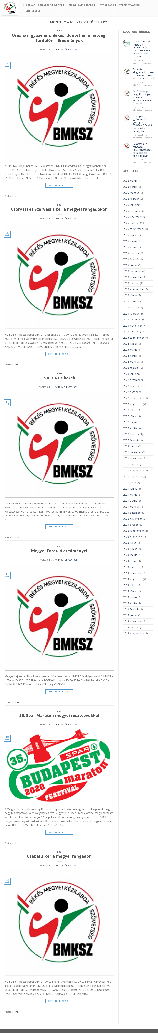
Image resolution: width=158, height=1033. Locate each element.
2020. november (132, 518)
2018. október (131, 627)
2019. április (130, 603)
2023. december (132, 319)
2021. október (131, 464)
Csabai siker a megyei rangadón (59, 856)
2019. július (129, 585)
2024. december (132, 271)
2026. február (131, 199)
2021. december (132, 452)
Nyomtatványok (129, 4)
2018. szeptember (133, 633)
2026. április (130, 186)
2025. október (131, 223)
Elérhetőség (32, 10)
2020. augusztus (132, 537)
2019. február (131, 609)
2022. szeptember (133, 398)
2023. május (130, 349)
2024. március (131, 307)
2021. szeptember (133, 470)
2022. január (130, 446)
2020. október (131, 524)
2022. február (131, 440)
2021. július (129, 482)
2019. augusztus (132, 579)
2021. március (131, 506)
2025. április (130, 247)
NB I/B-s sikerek (59, 378)
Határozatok (107, 4)
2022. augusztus (132, 404)
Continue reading (59, 185)
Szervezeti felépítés (52, 5)
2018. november (132, 621)
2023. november (132, 325)
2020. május (130, 555)
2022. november (132, 386)
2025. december (132, 211)
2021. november (132, 458)
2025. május (130, 241)
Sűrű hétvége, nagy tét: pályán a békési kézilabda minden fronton (143, 97)
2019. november (132, 573)
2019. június (130, 591)
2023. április (130, 356)
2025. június (130, 235)
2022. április (130, 428)
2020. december (132, 512)
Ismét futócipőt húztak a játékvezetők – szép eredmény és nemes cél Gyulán (142, 49)
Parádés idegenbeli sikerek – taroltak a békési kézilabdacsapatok (143, 74)
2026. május (130, 181)
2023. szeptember (133, 337)
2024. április (130, 301)
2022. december (132, 380)
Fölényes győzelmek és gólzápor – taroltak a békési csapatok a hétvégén (142, 124)
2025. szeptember (133, 229)
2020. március (131, 567)
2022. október (131, 392)
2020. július (129, 543)
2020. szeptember (133, 531)
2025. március (131, 253)
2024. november (132, 277)
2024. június (130, 295)
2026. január (130, 205)
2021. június (130, 488)
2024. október (131, 283)
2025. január (130, 265)
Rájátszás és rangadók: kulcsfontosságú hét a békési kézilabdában (142, 149)
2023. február (131, 368)
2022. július (129, 410)
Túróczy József (71, 49)
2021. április (130, 500)
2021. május (130, 494)
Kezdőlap (29, 4)
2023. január (130, 374)
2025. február (131, 259)
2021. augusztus (132, 476)
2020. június (130, 549)
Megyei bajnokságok (82, 4)
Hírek (59, 31)
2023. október (131, 331)
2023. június (130, 343)
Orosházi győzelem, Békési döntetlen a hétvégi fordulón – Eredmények (59, 38)
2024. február (131, 313)
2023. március (131, 361)
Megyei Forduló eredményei (59, 550)
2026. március (131, 193)
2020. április (130, 561)
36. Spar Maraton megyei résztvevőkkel (59, 715)
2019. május (130, 597)
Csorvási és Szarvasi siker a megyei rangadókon (59, 209)
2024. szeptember (133, 289)
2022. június (130, 416)
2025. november (132, 217)
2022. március (131, 434)
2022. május (130, 422)
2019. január (130, 615)
